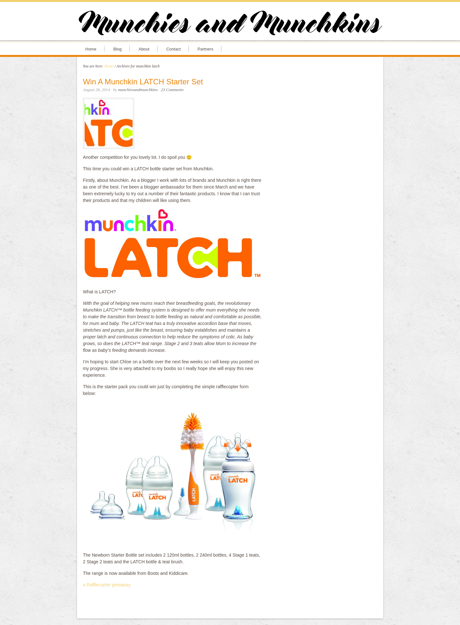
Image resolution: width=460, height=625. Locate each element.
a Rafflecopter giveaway (107, 584)
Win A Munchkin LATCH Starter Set (143, 81)
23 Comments (172, 89)
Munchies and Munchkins (230, 24)
